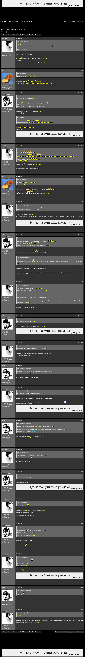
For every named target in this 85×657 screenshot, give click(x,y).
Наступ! (37, 34)
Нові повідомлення (5, 24)
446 (20, 34)
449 (29, 34)
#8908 (82, 281)
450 (33, 34)
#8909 (82, 315)
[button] (19, 21)
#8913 (82, 420)
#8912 (82, 387)
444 (13, 34)
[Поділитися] (79, 38)
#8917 (82, 523)
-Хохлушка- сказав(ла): (23, 96)
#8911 (82, 365)
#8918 (82, 554)
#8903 (82, 92)
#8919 (82, 587)
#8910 (82, 342)
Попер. (4, 34)
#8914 (82, 449)
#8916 (82, 499)
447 (23, 34)
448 (26, 34)
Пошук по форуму (16, 24)
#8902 (82, 70)
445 (17, 34)
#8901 (82, 38)
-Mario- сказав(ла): (22, 41)
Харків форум (6, 32)
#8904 (82, 145)
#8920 (82, 609)
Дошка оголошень (27, 21)
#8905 (82, 176)
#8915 (82, 471)
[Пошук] (80, 21)
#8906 (82, 201)
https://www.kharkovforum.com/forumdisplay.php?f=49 (31, 268)
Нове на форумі (13, 21)
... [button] (10, 34)
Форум (4, 21)
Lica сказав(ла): (21, 117)
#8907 (82, 234)
